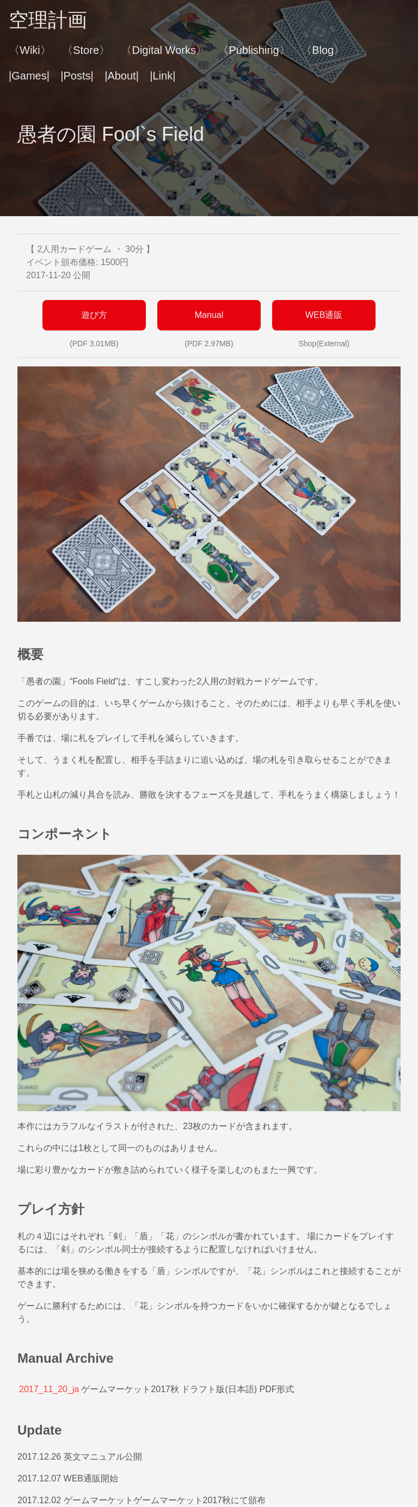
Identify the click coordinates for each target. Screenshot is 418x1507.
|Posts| (76, 76)
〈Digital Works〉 (163, 50)
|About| (121, 76)
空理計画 (48, 20)
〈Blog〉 (323, 50)
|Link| (162, 76)
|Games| (29, 76)
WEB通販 (323, 315)
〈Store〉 (86, 50)
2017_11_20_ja (49, 1389)
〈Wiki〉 (30, 50)
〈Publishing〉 (254, 50)
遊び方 (94, 315)
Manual (209, 315)
